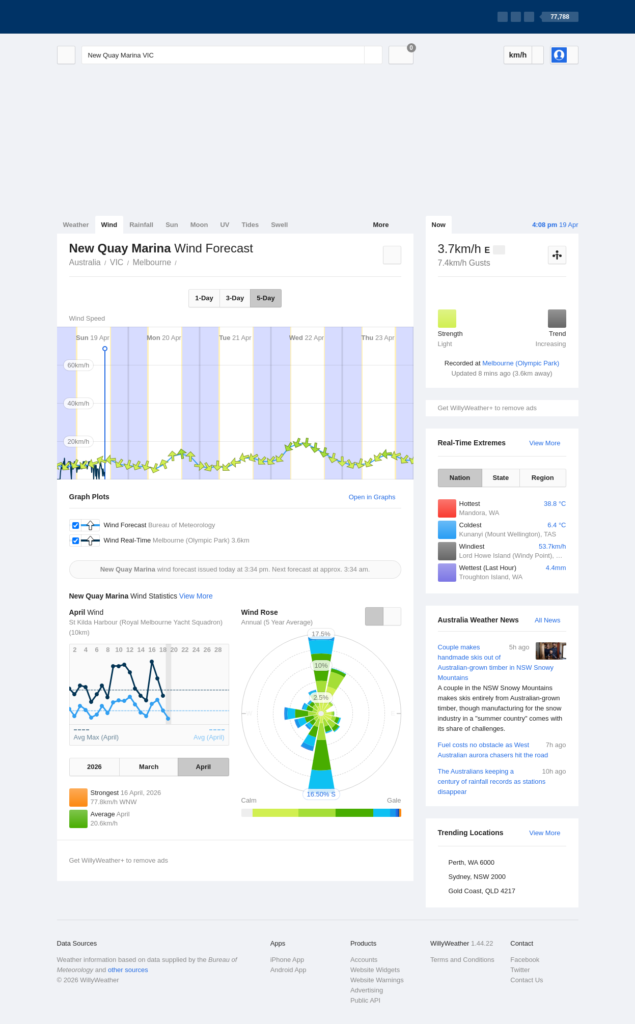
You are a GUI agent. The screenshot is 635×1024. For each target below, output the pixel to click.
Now (439, 225)
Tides (250, 225)
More (381, 225)
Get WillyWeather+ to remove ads (487, 408)
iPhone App (287, 959)
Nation (460, 477)
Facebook (524, 959)
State (500, 477)
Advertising (366, 990)
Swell (279, 225)
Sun (171, 225)
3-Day (235, 298)
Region (543, 477)
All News (548, 620)
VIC (117, 262)
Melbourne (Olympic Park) (520, 363)
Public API (365, 1000)
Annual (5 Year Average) (277, 622)
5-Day (265, 298)
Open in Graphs (372, 497)
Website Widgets (375, 970)
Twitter (520, 970)
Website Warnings (377, 980)
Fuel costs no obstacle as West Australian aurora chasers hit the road (502, 749)
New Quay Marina (182, 262)
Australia (85, 262)
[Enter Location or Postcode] (231, 55)
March (148, 767)
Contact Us (526, 980)
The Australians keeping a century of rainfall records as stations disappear (502, 780)
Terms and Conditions (462, 959)
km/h (518, 54)
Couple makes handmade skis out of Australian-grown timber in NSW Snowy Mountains (502, 688)
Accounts (363, 959)
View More (544, 443)
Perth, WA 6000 (472, 862)
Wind (109, 225)
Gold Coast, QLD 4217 (482, 891)
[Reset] (355, 55)
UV (224, 225)
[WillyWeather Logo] (105, 16)
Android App (288, 970)
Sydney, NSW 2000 (477, 876)
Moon (199, 225)
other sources (128, 970)
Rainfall (141, 225)
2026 (94, 767)
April (203, 767)
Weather (76, 225)
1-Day (204, 298)
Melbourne (151, 262)
